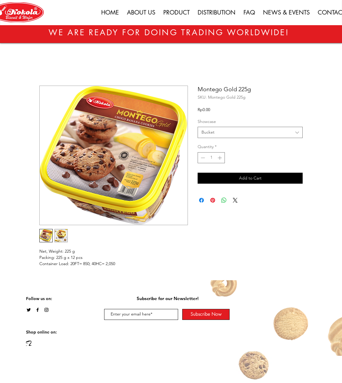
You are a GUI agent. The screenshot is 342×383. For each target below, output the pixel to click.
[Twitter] (28, 310)
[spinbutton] (211, 158)
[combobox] (250, 132)
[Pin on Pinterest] (212, 200)
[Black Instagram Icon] (46, 310)
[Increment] (220, 158)
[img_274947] (28, 343)
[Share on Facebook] (201, 200)
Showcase (207, 121)
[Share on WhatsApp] (224, 200)
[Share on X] (235, 200)
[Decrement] (202, 158)
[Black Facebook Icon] (37, 310)
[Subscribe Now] (206, 314)
